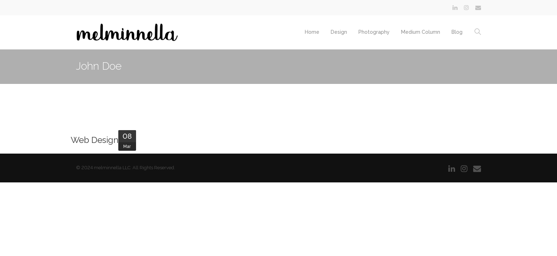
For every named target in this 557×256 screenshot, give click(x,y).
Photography (374, 32)
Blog (457, 32)
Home (312, 32)
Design (339, 32)
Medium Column (420, 32)
